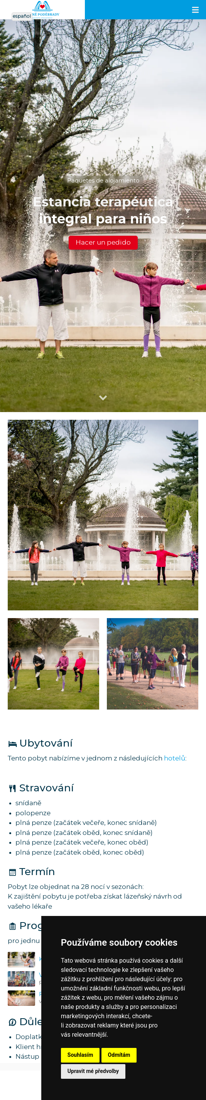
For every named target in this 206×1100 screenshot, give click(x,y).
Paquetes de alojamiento (103, 181)
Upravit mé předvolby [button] (93, 1071)
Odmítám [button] (119, 1055)
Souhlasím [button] (80, 1055)
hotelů (174, 758)
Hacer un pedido (103, 242)
